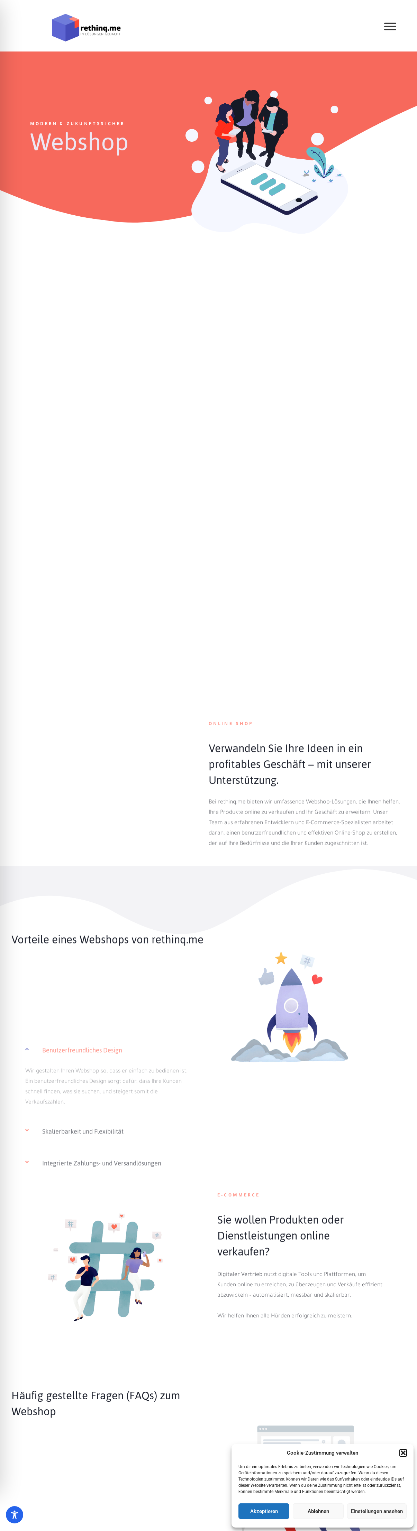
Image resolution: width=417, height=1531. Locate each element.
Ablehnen (318, 1511)
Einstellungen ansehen (377, 1511)
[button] (403, 1452)
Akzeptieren (264, 1511)
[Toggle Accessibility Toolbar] (14, 1514)
